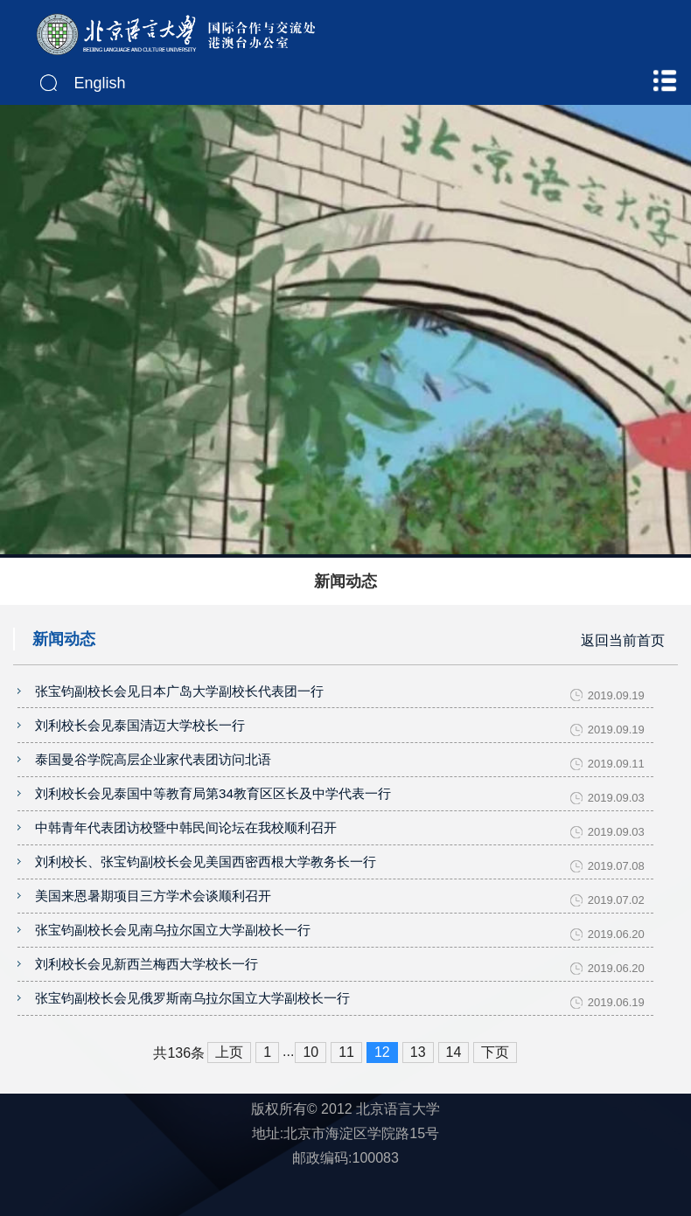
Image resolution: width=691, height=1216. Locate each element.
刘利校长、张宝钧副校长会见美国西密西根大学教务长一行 (205, 885)
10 (310, 1094)
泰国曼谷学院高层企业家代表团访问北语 (153, 769)
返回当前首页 (623, 638)
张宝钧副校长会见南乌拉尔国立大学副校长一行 (173, 962)
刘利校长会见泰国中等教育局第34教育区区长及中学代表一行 (213, 808)
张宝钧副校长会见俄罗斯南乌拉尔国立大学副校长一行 (192, 1039)
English (100, 83)
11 (346, 1094)
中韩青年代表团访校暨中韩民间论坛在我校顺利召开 (186, 846)
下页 (495, 1094)
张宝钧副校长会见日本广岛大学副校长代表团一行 (179, 692)
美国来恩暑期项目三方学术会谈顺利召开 (153, 923)
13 (418, 1094)
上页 (229, 1094)
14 (454, 1094)
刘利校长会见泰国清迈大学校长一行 (140, 731)
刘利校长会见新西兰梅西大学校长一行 (146, 1000)
